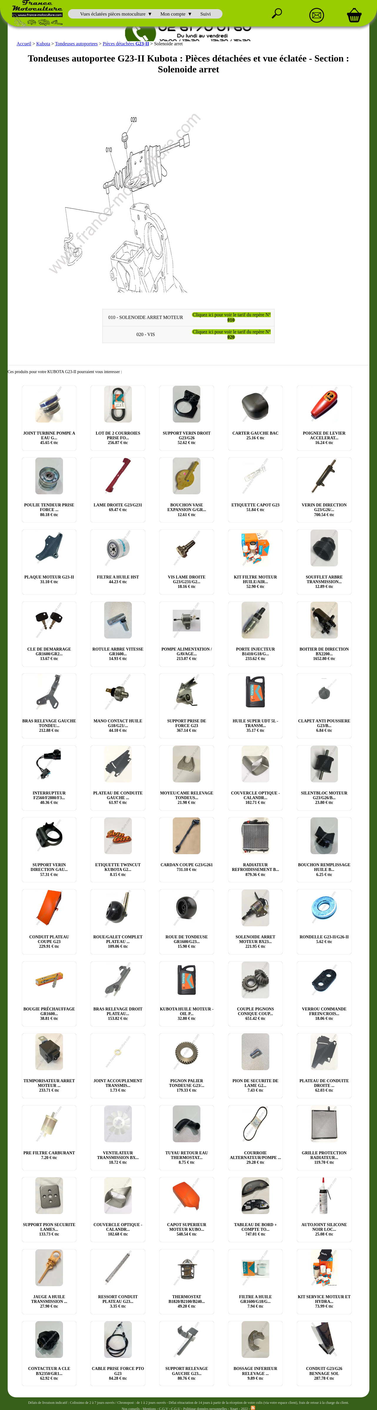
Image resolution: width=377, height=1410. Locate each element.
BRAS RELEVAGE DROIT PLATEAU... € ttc (117, 1014)
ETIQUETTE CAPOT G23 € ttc (255, 507)
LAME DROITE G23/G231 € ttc (118, 507)
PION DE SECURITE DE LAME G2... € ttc (255, 1086)
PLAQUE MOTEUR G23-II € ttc (49, 579)
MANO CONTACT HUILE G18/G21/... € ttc (118, 726)
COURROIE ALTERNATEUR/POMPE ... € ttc (255, 1158)
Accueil (23, 43)
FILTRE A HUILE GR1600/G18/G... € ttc (255, 1301)
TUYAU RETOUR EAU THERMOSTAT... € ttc (186, 1158)
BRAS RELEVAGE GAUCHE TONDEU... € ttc (49, 726)
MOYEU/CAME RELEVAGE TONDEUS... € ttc (186, 798)
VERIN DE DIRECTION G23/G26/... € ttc (324, 510)
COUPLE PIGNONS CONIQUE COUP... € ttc (255, 1014)
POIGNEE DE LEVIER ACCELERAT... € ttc (324, 438)
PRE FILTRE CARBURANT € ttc (49, 1155)
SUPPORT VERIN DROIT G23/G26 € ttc (186, 438)
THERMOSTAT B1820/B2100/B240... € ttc (187, 1301)
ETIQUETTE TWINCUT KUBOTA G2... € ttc (118, 870)
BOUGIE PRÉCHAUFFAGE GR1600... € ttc (49, 1014)
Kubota (43, 43)
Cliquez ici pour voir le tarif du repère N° (232, 317)
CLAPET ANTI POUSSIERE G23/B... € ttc (324, 726)
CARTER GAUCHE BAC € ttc (255, 435)
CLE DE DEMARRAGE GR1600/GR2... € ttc (49, 654)
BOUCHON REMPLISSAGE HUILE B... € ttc (324, 870)
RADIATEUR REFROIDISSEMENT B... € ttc (255, 870)
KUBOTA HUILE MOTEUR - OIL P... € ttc (186, 1014)
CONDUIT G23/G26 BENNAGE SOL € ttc (324, 1373)
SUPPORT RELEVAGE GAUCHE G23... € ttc (186, 1373)
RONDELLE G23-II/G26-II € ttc (324, 939)
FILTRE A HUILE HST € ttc (118, 579)
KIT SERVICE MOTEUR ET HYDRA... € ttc (324, 1301)
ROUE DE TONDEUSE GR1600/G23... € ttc (187, 942)
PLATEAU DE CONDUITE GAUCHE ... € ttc (118, 798)
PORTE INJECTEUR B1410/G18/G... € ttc (255, 654)
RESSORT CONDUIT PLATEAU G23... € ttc (118, 1301)
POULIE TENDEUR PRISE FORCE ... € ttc (49, 510)
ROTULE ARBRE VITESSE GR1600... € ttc (117, 654)
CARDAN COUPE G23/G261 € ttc (187, 867)
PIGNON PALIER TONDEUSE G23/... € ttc (187, 1086)
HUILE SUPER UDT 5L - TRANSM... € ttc (255, 726)
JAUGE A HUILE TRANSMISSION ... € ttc (49, 1301)
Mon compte (172, 14)
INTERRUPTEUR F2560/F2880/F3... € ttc (49, 798)
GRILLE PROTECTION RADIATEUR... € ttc (324, 1158)
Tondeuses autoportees (76, 43)
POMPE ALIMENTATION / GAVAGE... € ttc (187, 654)
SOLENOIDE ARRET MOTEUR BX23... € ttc (255, 942)
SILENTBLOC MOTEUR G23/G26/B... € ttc (324, 798)
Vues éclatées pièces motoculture (112, 14)
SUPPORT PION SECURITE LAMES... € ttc (49, 1229)
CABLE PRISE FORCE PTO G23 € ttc (118, 1373)
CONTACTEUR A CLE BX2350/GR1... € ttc (49, 1373)
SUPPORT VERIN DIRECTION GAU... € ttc (49, 870)
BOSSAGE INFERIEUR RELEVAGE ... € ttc (255, 1373)
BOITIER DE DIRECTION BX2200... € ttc (324, 654)
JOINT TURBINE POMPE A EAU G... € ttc (49, 438)
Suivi (205, 14)
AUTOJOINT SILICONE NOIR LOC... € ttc (324, 1229)
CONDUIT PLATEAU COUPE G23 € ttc (49, 942)
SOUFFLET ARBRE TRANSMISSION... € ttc (324, 582)
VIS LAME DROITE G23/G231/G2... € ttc (187, 582)
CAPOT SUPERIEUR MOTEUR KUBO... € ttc (186, 1229)
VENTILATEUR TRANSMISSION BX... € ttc (118, 1158)
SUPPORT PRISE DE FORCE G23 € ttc (186, 726)
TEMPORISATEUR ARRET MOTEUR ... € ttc (49, 1086)
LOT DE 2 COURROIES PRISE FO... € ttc (118, 438)
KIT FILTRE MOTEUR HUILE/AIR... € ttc (255, 582)
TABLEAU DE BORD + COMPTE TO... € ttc (255, 1229)
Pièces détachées (126, 43)
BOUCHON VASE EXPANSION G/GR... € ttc (186, 510)
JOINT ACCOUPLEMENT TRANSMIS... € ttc (118, 1086)
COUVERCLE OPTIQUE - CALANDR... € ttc (255, 798)
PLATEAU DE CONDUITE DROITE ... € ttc (324, 1086)
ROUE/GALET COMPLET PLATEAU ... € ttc (117, 942)
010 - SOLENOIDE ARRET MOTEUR (145, 317)
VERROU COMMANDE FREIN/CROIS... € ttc (324, 1014)
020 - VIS (146, 334)
